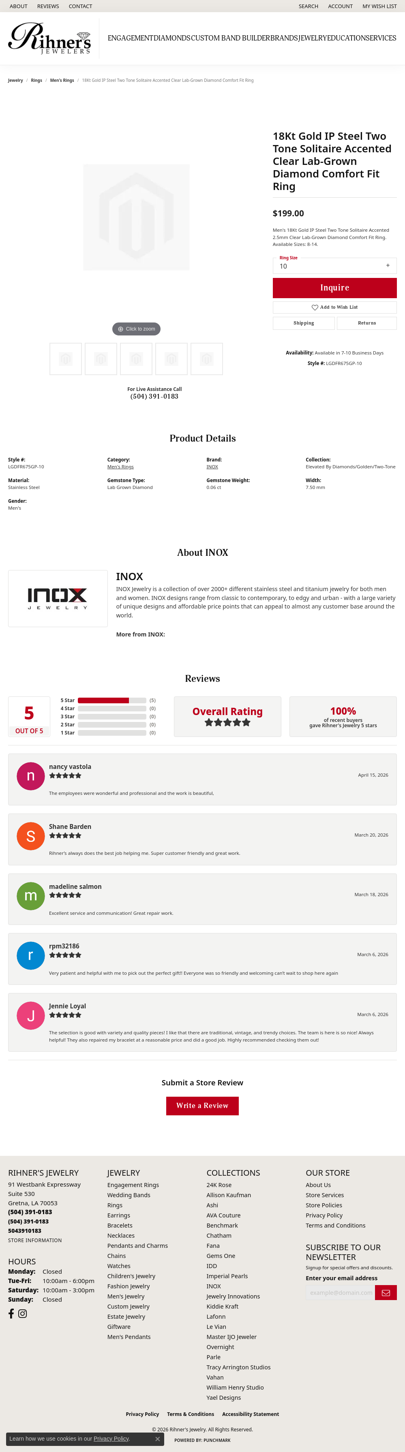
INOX (212, 466)
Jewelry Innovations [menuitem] (233, 1296)
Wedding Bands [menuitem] (128, 1195)
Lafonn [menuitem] (216, 1316)
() (153, 700)
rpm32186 (64, 946)
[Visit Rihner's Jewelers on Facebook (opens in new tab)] (11, 1314)
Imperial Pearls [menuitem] (227, 1276)
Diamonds (172, 38)
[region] (136, 217)
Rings (36, 80)
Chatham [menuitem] (219, 1235)
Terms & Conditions (190, 1414)
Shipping (304, 323)
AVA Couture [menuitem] (224, 1215)
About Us (318, 1185)
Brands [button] (284, 38)
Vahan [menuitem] (215, 1377)
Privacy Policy (324, 1215)
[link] (18, 6)
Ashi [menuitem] (213, 1205)
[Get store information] (35, 1240)
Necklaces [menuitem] (121, 1235)
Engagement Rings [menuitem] (133, 1185)
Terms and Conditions (335, 1225)
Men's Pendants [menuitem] (129, 1337)
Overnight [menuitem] (220, 1347)
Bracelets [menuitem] (120, 1225)
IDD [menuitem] (212, 1266)
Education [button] (346, 38)
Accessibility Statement (250, 1414)
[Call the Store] (30, 1212)
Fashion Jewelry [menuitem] (128, 1286)
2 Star (68, 724)
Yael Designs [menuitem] (224, 1397)
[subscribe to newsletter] (386, 1292)
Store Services (325, 1195)
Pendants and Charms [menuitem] (137, 1245)
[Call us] (24, 1230)
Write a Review (202, 1105)
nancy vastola (70, 766)
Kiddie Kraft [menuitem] (223, 1306)
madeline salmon (75, 886)
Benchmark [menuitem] (222, 1225)
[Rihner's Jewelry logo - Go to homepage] (51, 38)
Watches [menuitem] (119, 1266)
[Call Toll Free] (28, 1221)
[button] (308, 6)
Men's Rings (62, 80)
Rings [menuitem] (114, 1205)
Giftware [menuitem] (119, 1326)
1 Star (68, 732)
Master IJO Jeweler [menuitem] (232, 1337)
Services (381, 38)
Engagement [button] (130, 38)
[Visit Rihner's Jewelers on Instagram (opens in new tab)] (22, 1314)
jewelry (15, 80)
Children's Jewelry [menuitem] (131, 1276)
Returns (367, 323)
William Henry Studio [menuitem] (235, 1387)
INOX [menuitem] (214, 1286)
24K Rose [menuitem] (219, 1185)
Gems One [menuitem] (221, 1256)
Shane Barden (70, 826)
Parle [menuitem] (214, 1357)
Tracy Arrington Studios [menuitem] (239, 1367)
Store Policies (324, 1205)
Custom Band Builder (230, 38)
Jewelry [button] (312, 38)
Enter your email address (341, 1278)
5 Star (68, 700)
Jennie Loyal (67, 1006)
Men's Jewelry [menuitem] (126, 1296)
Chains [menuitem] (116, 1256)
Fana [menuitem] (213, 1245)
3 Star (68, 716)
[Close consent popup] (157, 1439)
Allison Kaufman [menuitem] (229, 1195)
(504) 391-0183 (155, 397)
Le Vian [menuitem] (217, 1326)
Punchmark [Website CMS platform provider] (217, 1440)
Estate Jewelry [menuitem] (126, 1316)
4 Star (68, 708)
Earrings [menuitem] (118, 1215)
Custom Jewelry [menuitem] (128, 1306)
